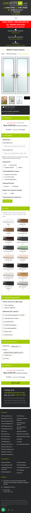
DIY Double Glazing (21, 465)
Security (5, 349)
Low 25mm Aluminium (9, 179)
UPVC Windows (20, 416)
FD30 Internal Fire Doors (6, 426)
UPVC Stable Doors (5, 441)
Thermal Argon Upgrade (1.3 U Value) (13, 315)
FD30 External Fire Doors (7, 428)
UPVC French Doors (11, 54)
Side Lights (19, 439)
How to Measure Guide (6, 465)
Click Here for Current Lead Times (15, 27)
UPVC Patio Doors (5, 439)
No (4, 165)
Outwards (14, 186)
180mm (19, 167)
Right (11, 193)
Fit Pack (6, 358)
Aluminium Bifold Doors (7, 444)
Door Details (7, 135)
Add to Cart (15, 383)
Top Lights (19, 441)
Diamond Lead (7, 335)
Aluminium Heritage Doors (7, 449)
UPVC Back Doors (5, 434)
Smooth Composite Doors (7, 421)
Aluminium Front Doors (6, 451)
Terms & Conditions (6, 502)
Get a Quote (16, 12)
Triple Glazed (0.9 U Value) (10, 318)
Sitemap (27, 502)
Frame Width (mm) (7, 143)
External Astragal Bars (9, 328)
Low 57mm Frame (8, 177)
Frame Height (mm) (8, 150)
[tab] (15, 135)
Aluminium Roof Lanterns (23, 434)
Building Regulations (6, 472)
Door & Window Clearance (23, 444)
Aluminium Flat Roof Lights (23, 436)
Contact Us (19, 472)
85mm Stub (12, 165)
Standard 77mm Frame (10, 174)
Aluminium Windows (22, 431)
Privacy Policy (14, 502)
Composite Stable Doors (7, 423)
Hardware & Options (9, 342)
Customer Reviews (21, 462)
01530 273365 (20, 395)
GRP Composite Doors (6, 416)
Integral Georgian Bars (9, 325)
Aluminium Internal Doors (7, 454)
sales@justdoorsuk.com (13, 393)
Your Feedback (20, 470)
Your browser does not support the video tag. (27, 97)
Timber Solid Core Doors (7, 418)
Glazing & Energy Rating (10, 297)
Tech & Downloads (5, 462)
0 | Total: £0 (15, 14)
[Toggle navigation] (15, 18)
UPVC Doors (4, 431)
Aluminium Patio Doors (6, 446)
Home (2, 54)
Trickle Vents (7, 355)
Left (5, 193)
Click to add (7, 201)
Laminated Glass (8, 321)
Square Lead (7, 331)
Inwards (6, 186)
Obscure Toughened (9, 308)
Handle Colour (6, 346)
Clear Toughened (8, 305)
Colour (5, 208)
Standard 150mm (8, 167)
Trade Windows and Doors (23, 467)
